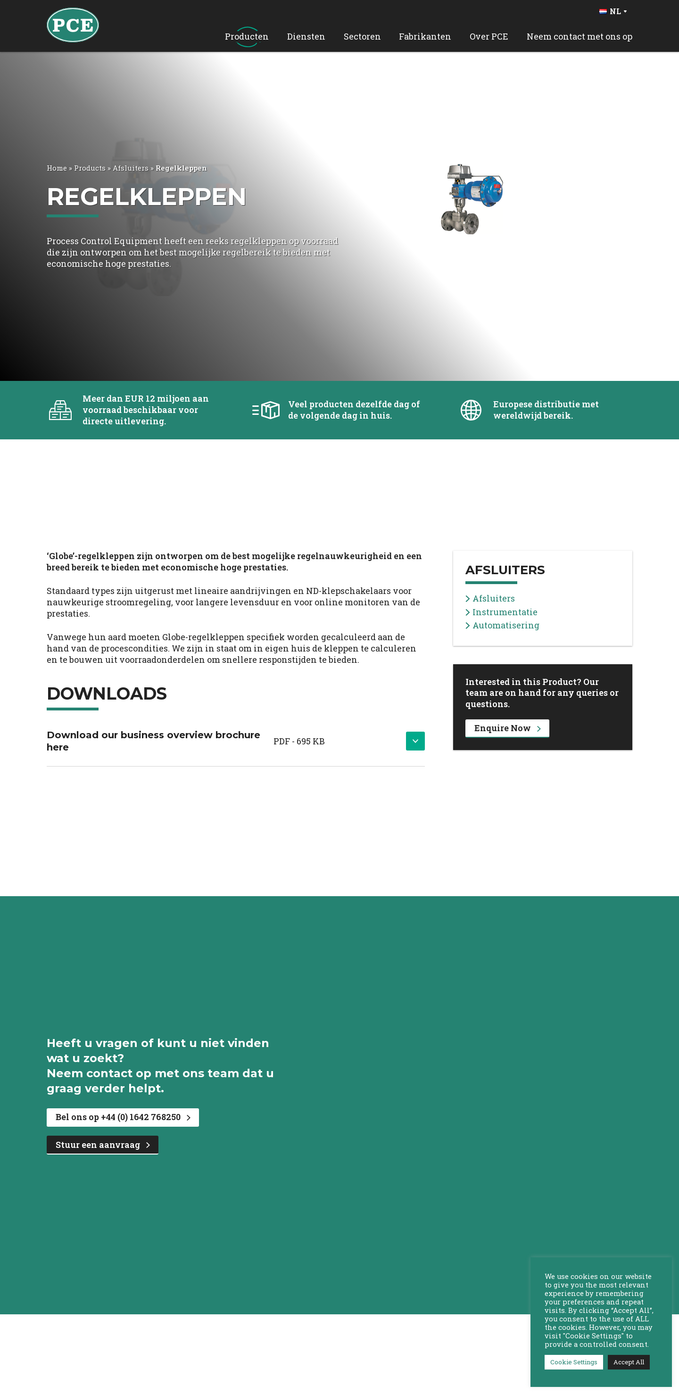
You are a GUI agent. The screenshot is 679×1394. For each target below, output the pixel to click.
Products (90, 168)
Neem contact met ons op (579, 36)
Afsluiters (131, 168)
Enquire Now (507, 728)
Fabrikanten (425, 36)
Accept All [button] (628, 1362)
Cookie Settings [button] (573, 1362)
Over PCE (489, 36)
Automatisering (502, 625)
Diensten (306, 36)
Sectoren (362, 36)
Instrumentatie (501, 612)
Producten (247, 36)
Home (57, 168)
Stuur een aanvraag (103, 1144)
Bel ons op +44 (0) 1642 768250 (123, 1116)
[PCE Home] (73, 24)
